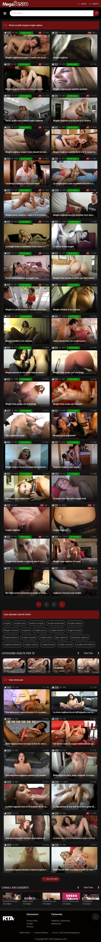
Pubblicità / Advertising (60, 921)
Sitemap (30, 927)
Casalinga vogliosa (79, 637)
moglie (7, 623)
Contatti (30, 924)
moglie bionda (48, 644)
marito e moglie (36, 623)
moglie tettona (56, 630)
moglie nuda (45, 637)
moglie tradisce (75, 623)
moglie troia (19, 623)
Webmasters (56, 924)
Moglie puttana (10, 637)
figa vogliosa (61, 637)
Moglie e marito (11, 630)
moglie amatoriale (56, 623)
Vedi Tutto (88, 653)
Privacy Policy (32, 921)
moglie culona (31, 644)
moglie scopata (29, 637)
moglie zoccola (65, 644)
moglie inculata (74, 630)
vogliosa (26, 630)
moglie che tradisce (85, 644)
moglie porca (40, 630)
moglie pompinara (12, 644)
